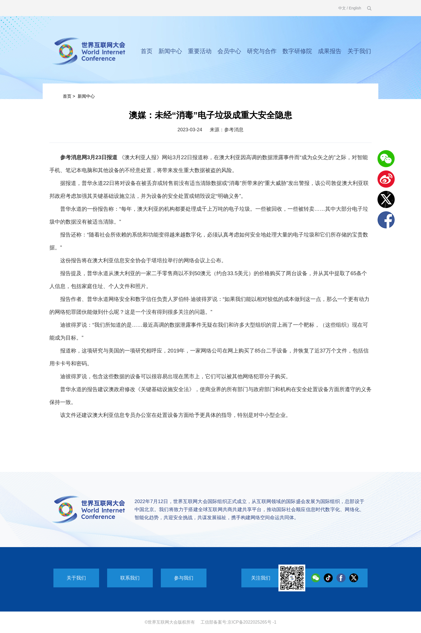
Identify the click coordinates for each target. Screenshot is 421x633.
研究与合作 (262, 51)
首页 (147, 51)
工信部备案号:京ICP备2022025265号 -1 (239, 622)
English (355, 8)
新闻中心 (170, 51)
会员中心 (229, 51)
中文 (342, 8)
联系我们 (130, 578)
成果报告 (330, 51)
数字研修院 (297, 51)
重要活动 (200, 51)
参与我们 (183, 578)
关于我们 (359, 51)
